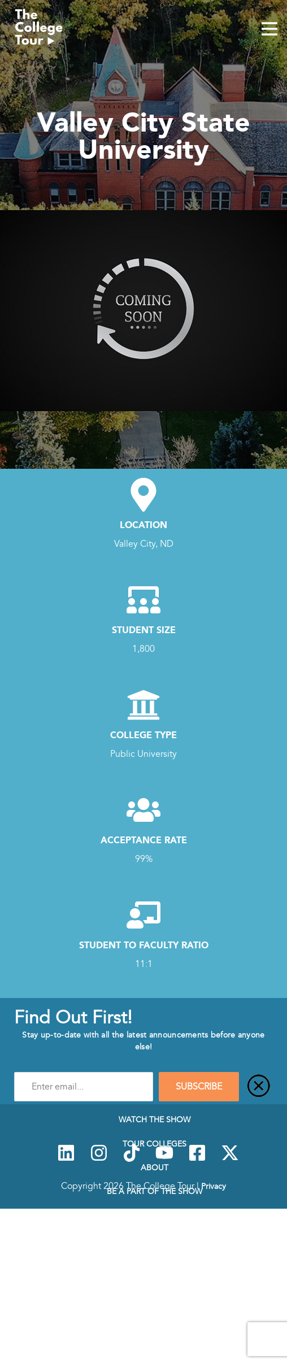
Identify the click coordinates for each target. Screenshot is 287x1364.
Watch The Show (154, 1119)
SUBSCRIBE (199, 1086)
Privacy (213, 1186)
